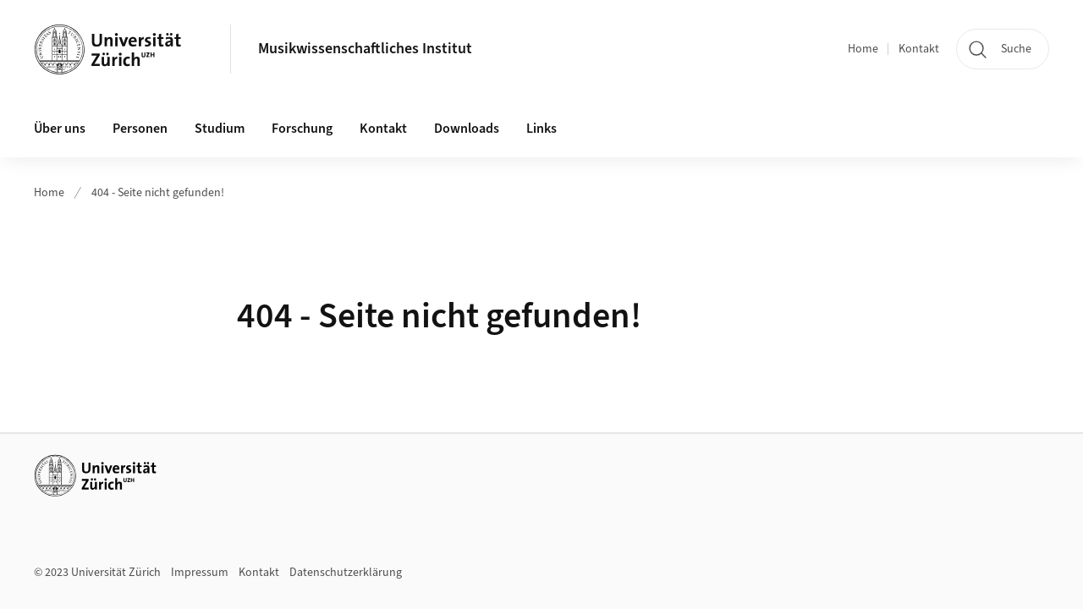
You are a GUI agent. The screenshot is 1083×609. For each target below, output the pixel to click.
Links (541, 128)
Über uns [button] (59, 128)
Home (863, 49)
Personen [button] (140, 128)
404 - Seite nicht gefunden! (157, 192)
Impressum (199, 572)
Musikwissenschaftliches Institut (365, 48)
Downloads (466, 128)
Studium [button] (220, 128)
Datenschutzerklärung (345, 572)
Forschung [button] (302, 128)
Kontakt (919, 49)
